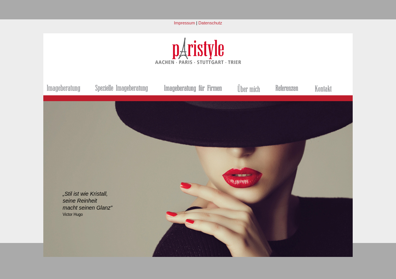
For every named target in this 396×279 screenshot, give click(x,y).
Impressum (184, 23)
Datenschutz (209, 23)
